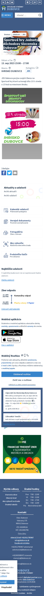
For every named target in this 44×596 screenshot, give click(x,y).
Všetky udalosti (7, 269)
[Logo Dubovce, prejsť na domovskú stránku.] (22, 8)
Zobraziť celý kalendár (10, 298)
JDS (28, 60)
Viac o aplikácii (7, 334)
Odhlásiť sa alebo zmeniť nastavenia (22, 374)
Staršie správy (9, 413)
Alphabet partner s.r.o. (32, 566)
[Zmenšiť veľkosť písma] (31, 2)
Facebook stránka (22, 532)
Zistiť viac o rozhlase (22, 369)
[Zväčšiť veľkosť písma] (35, 2)
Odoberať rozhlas (22, 363)
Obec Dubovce (28, 569)
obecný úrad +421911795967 (22, 527)
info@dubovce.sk (22, 530)
